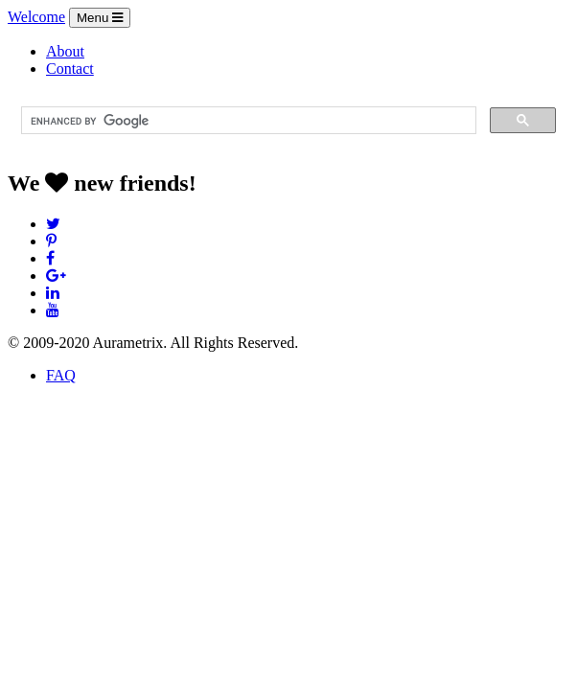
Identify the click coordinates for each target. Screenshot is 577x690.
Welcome (36, 17)
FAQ (61, 375)
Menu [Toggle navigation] (100, 18)
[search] (247, 120)
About (65, 51)
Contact (70, 68)
